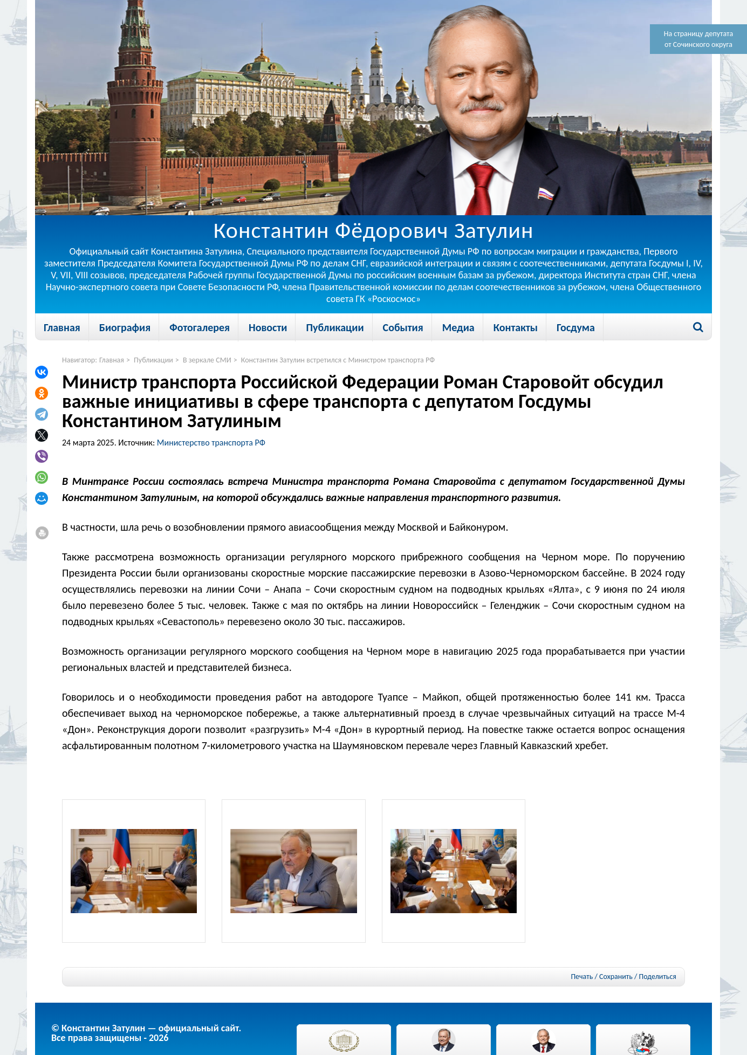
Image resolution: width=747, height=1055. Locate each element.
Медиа (458, 327)
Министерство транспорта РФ (211, 442)
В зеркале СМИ (207, 360)
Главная (62, 327)
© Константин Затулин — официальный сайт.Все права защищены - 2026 (146, 1033)
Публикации (335, 327)
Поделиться (657, 977)
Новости (268, 327)
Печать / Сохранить (601, 976)
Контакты (516, 327)
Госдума (576, 327)
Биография (124, 327)
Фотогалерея (199, 327)
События (403, 327)
